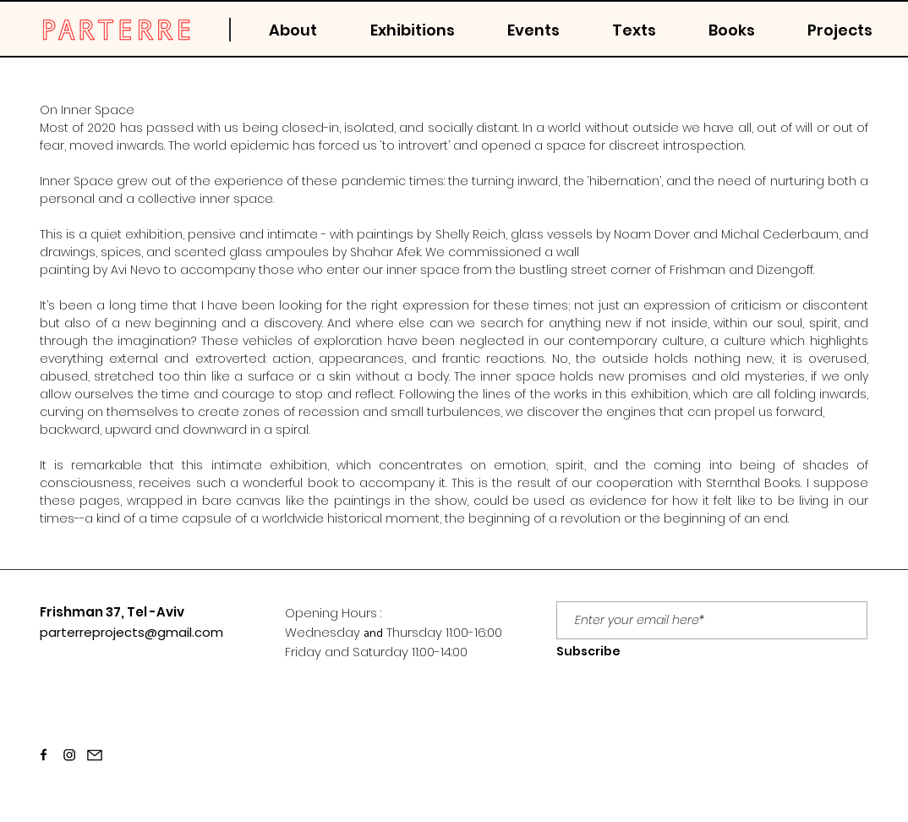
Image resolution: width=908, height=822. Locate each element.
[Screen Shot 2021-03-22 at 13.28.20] (44, 755)
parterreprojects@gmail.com (131, 632)
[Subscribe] (588, 652)
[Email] (94, 755)
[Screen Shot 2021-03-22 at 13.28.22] (69, 755)
